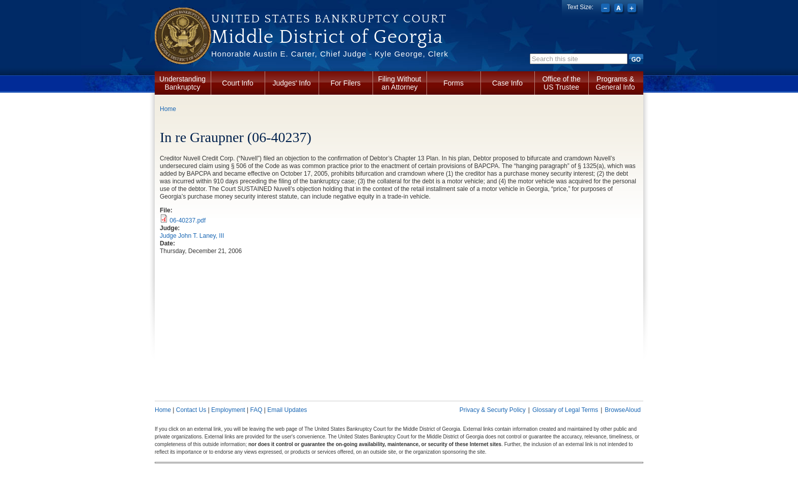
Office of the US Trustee (561, 83)
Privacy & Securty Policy (493, 409)
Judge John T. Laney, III (192, 235)
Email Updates (287, 409)
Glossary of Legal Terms (565, 409)
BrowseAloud (623, 409)
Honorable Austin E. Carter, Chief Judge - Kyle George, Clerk (329, 53)
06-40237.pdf (187, 220)
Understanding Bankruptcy (182, 83)
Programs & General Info (615, 83)
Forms (453, 83)
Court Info (237, 83)
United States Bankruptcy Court (329, 18)
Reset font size (619, 9)
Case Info (507, 83)
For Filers (346, 83)
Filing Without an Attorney (399, 83)
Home (168, 109)
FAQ (256, 409)
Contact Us (191, 409)
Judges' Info (292, 83)
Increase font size (633, 9)
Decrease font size (606, 9)
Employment (228, 409)
